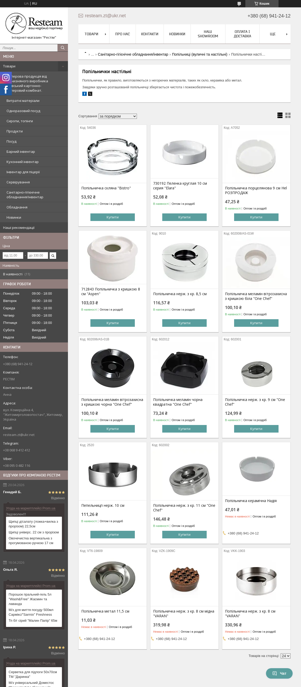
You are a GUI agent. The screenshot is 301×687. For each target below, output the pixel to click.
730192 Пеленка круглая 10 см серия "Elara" (180, 185)
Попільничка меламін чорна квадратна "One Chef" (177, 402)
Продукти (15, 131)
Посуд (11, 141)
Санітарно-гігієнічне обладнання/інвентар (25, 194)
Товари (9, 66)
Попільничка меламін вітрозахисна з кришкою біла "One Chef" (256, 296)
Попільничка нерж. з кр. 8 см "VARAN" (250, 613)
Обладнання (17, 207)
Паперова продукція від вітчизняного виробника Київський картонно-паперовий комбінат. (27, 83)
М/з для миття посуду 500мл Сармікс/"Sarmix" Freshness (31, 612)
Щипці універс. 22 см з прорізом (34, 532)
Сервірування (18, 182)
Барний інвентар (21, 151)
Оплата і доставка (242, 34)
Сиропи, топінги (20, 121)
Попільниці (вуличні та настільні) (199, 54)
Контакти (149, 34)
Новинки (14, 217)
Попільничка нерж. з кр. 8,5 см (180, 294)
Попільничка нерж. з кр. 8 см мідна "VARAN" (183, 613)
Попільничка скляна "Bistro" (106, 188)
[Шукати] (62, 48)
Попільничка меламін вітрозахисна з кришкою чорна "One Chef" (112, 402)
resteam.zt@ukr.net (18, 434)
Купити (113, 217)
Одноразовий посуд (23, 110)
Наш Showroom (208, 34)
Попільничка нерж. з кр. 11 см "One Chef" (184, 508)
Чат (279, 673)
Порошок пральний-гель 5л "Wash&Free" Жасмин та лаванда (30, 599)
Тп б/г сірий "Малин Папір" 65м (33, 620)
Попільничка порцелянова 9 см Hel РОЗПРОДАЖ (256, 190)
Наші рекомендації (18, 227)
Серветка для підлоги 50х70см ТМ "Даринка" (33, 674)
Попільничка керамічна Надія (251, 500)
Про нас (122, 34)
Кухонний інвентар (23, 161)
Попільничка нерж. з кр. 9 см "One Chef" (255, 402)
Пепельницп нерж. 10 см (102, 505)
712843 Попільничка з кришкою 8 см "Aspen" (110, 291)
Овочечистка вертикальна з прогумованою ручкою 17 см (31, 540)
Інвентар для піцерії (23, 172)
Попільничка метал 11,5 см (105, 611)
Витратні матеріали (23, 100)
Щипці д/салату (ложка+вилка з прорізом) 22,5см (33, 524)
